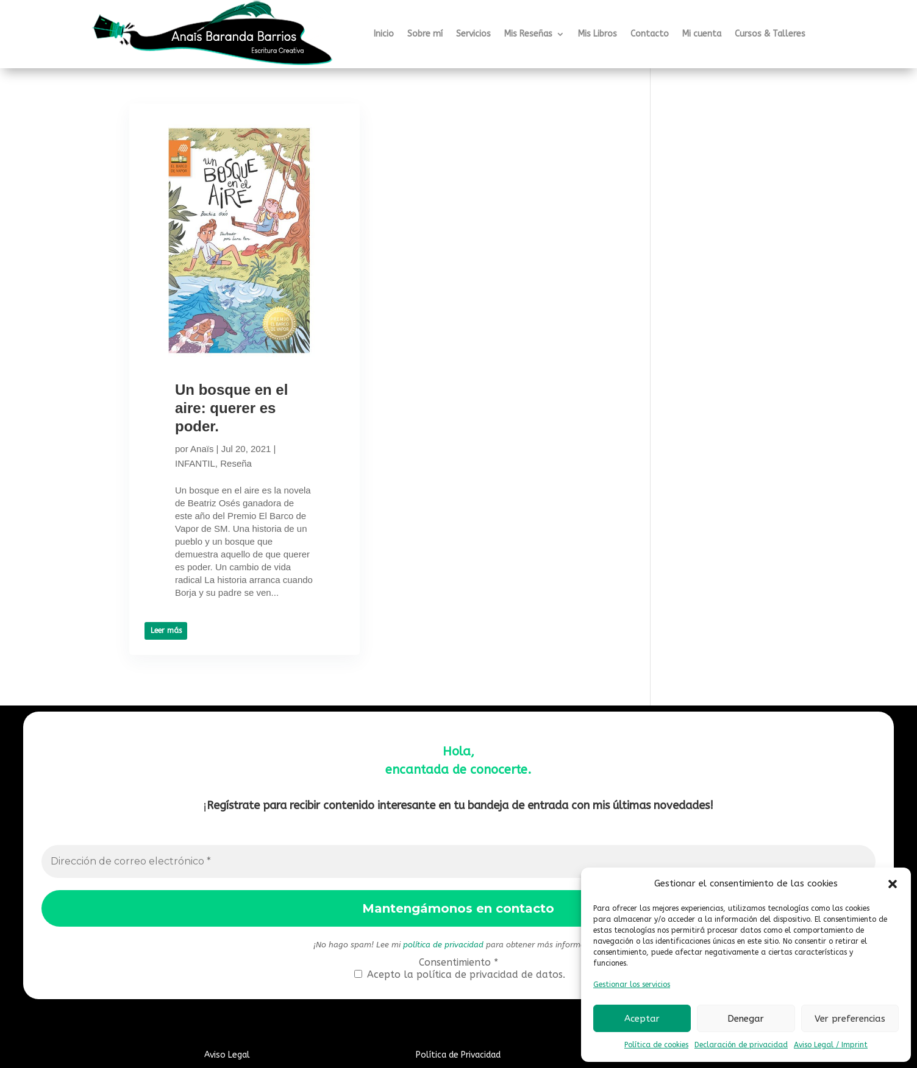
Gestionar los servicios (631, 984)
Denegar (745, 1018)
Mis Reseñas (528, 34)
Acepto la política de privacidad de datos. (459, 974)
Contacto (649, 34)
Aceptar (642, 1018)
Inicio (384, 34)
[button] (893, 884)
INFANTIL (195, 463)
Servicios (473, 34)
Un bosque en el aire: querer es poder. (231, 407)
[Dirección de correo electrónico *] (458, 861)
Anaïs (201, 449)
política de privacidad (443, 944)
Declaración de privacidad (741, 1045)
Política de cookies (656, 1045)
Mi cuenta (701, 34)
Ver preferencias (850, 1018)
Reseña (236, 463)
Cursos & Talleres (770, 34)
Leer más (166, 630)
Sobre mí (425, 34)
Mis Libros (597, 34)
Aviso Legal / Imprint (831, 1045)
